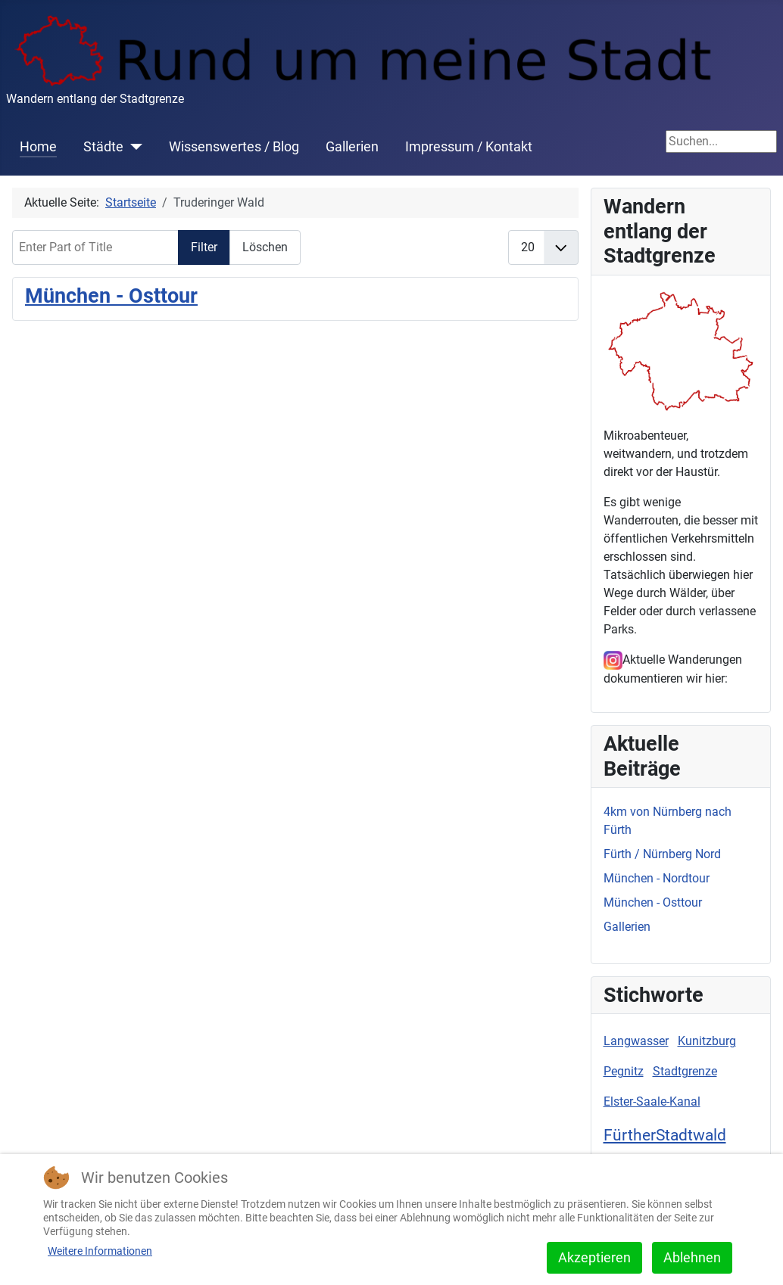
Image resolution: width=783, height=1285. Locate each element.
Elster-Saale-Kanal (652, 1101)
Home (38, 146)
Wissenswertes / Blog (234, 146)
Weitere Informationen (100, 1251)
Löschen (265, 247)
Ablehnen (692, 1257)
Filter (204, 247)
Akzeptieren (594, 1257)
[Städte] (132, 147)
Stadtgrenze (685, 1071)
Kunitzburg (707, 1041)
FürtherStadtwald (665, 1134)
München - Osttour (111, 296)
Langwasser (636, 1041)
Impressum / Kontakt (468, 146)
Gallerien (352, 146)
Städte (103, 146)
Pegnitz (624, 1071)
